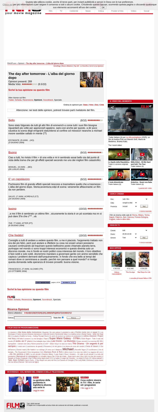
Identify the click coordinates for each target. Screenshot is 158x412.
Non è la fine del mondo (93, 356)
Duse (66, 354)
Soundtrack (48, 100)
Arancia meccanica (34, 334)
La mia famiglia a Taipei (40, 339)
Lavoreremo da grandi (34, 346)
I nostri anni (21, 346)
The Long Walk (80, 360)
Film (50, 11)
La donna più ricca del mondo (73, 346)
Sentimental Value (61, 334)
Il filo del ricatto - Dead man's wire (67, 356)
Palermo (118, 217)
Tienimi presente (36, 344)
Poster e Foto (117, 11)
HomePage (57, 66)
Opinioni (21, 63)
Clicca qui (8, 4)
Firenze (138, 217)
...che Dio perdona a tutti (18, 354)
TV (61, 11)
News (88, 11)
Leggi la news (38, 390)
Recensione (28, 100)
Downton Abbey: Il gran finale (52, 354)
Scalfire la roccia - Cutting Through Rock (34, 336)
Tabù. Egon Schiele (16, 360)
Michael (68, 349)
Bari (124, 217)
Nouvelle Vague (80, 350)
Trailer (11, 100)
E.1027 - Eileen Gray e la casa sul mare (57, 344)
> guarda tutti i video (145, 188)
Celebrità (74, 11)
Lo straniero (12, 332)
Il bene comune (21, 334)
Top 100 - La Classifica (81, 66)
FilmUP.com (11, 63)
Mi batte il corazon (23, 339)
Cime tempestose (33, 352)
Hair (30, 358)
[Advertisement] (79, 37)
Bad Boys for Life (144, 272)
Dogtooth (24, 358)
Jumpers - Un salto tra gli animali (81, 354)
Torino (146, 215)
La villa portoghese (133, 137)
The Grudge (130, 272)
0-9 (25, 313)
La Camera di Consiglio (66, 360)
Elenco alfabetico (67, 66)
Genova (130, 217)
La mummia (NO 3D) (95, 341)
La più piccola (35, 354)
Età (96, 105)
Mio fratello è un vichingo (36, 350)
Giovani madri (21, 350)
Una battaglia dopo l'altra (41, 341)
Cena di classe (92, 346)
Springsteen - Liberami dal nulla (19, 344)
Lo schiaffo (42, 356)
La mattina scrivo (74, 334)
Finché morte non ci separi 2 (87, 332)
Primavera (47, 346)
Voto (91, 105)
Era (82, 356)
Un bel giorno (57, 346)
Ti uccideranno (92, 350)
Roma (134, 215)
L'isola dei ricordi (48, 334)
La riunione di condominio (72, 336)
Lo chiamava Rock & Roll (51, 352)
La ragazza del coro (95, 352)
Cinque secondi (81, 341)
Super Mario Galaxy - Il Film (64, 338)
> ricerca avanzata (145, 211)
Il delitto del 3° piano (23, 341)
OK (103, 7)
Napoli (111, 217)
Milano (141, 215)
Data (85, 105)
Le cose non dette (80, 352)
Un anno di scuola (55, 336)
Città (102, 105)
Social (146, 11)
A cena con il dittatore (53, 350)
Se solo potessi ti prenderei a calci (62, 332)
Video (133, 11)
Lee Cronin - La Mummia (63, 341)
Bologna (144, 217)
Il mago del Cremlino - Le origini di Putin (75, 358)
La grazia (15, 336)
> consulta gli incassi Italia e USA (140, 278)
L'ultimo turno (68, 352)
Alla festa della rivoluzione (29, 332)
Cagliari (112, 219)
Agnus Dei (50, 356)
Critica (101, 11)
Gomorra (90, 360)
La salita (56, 358)
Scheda (18, 100)
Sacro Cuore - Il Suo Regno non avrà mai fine (40, 360)
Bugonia (45, 332)
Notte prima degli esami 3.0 (42, 358)
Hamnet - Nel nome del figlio (28, 362)
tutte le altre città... (123, 219)
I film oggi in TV (87, 388)
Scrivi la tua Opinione (96, 66)
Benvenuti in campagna (27, 356)
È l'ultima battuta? (96, 358)
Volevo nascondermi (116, 273)
